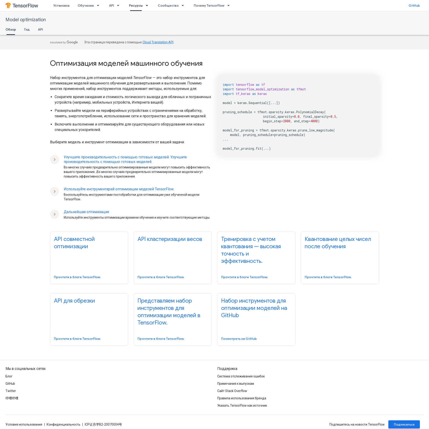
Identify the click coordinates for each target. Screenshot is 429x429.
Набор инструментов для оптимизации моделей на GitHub (254, 308)
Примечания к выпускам (235, 383)
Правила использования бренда (241, 398)
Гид (27, 29)
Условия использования (23, 424)
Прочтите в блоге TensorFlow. (77, 277)
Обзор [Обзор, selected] (10, 29)
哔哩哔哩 (11, 398)
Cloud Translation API (158, 42)
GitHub (414, 5)
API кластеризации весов (170, 239)
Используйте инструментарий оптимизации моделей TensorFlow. (119, 189)
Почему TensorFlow (209, 5)
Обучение (86, 5)
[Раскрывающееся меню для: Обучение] (99, 5)
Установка (61, 5)
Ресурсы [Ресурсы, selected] (136, 5)
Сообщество (168, 5)
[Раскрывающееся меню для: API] (119, 5)
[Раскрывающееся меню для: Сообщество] (184, 5)
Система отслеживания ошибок (241, 376)
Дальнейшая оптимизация (86, 212)
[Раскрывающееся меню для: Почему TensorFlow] (229, 5)
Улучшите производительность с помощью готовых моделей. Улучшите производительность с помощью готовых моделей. (125, 159)
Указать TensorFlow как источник (242, 405)
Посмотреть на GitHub (239, 339)
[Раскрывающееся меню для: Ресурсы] (148, 5)
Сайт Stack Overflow (232, 391)
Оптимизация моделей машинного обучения (126, 63)
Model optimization (25, 20)
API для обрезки (74, 300)
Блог (9, 376)
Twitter (10, 391)
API (111, 5)
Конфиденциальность (63, 424)
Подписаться (404, 424)
